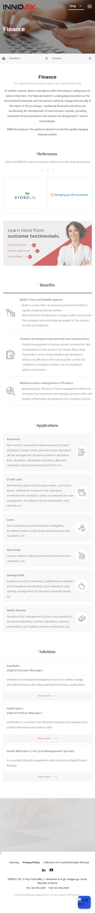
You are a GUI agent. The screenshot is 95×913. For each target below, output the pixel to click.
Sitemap (14, 862)
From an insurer (22, 243)
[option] (25, 193)
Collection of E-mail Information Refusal (66, 862)
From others (20, 255)
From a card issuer (24, 249)
